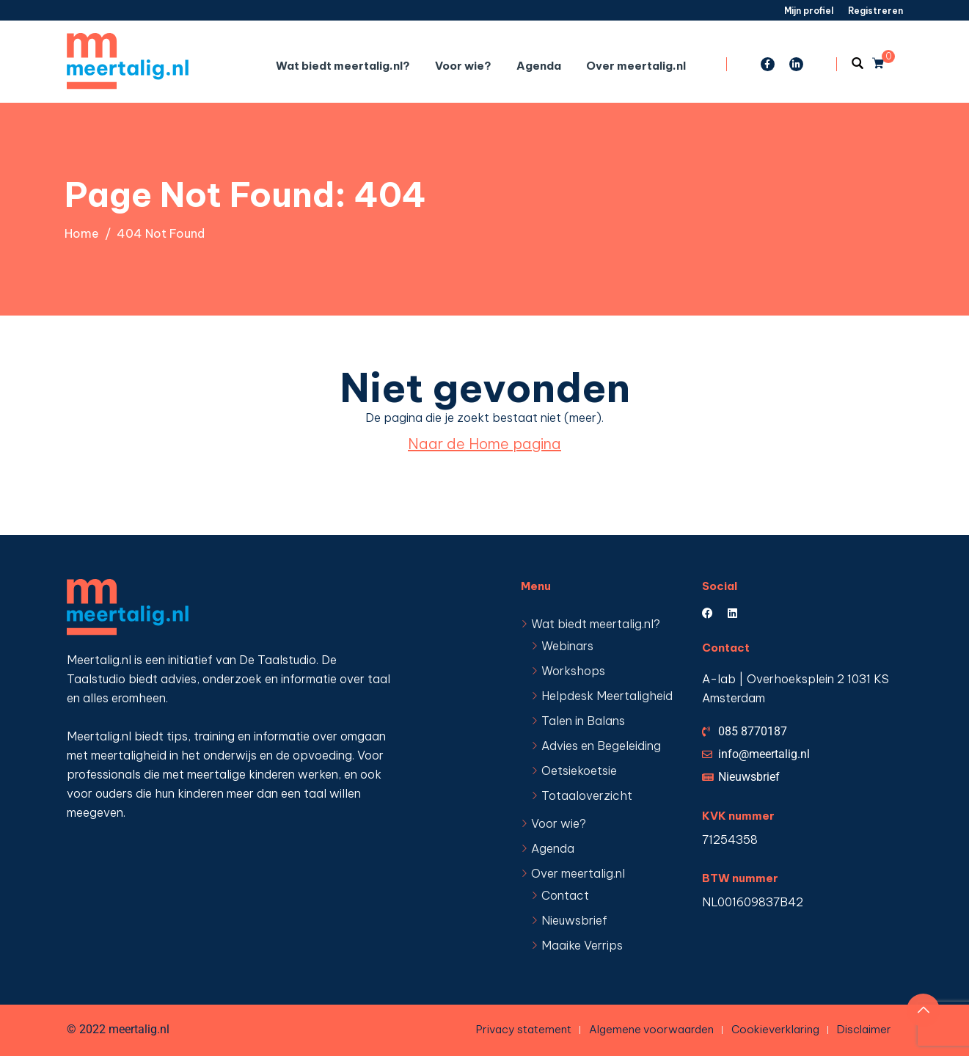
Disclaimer (864, 1029)
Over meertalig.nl (636, 66)
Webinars (567, 645)
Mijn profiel (808, 10)
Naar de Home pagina (484, 443)
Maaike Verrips (582, 945)
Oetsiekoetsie (579, 770)
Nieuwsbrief (574, 920)
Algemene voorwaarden (651, 1029)
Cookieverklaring (775, 1029)
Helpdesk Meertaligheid (607, 695)
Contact (565, 895)
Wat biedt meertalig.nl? (343, 66)
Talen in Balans (583, 720)
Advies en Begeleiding (601, 745)
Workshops (573, 670)
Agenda (538, 66)
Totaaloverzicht (586, 795)
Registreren (875, 10)
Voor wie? (463, 66)
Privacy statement (523, 1029)
